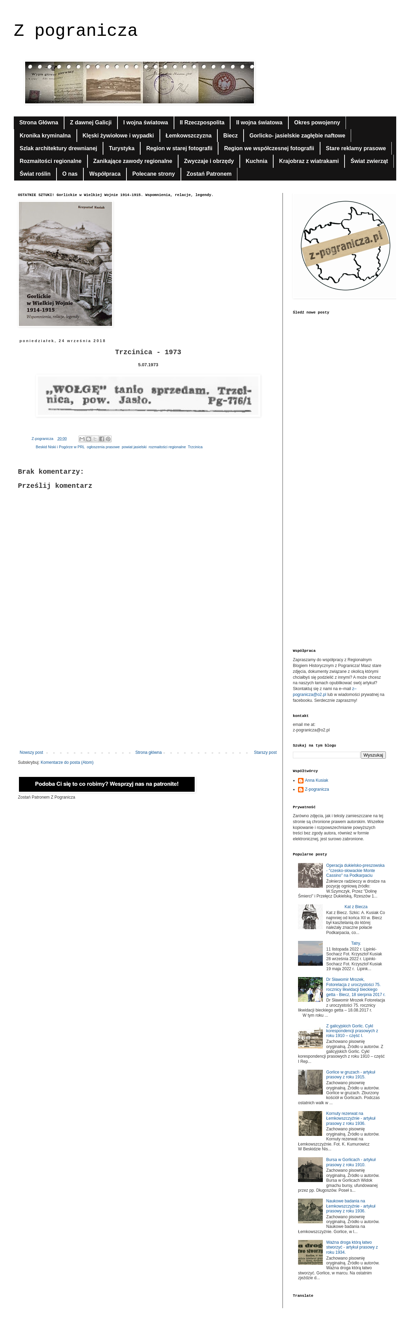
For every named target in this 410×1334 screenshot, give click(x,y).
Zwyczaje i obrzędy (209, 161)
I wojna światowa (145, 122)
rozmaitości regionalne (167, 447)
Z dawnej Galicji (91, 122)
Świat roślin (35, 174)
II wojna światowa (259, 122)
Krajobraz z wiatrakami (309, 161)
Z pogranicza (76, 31)
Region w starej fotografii (179, 148)
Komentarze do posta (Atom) (67, 762)
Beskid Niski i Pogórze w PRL (60, 447)
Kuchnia (256, 161)
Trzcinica (195, 447)
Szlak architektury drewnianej (58, 148)
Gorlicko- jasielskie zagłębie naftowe (297, 135)
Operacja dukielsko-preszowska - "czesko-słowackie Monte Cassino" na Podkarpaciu (355, 870)
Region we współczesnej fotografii (269, 148)
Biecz (230, 135)
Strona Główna (38, 122)
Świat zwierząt (369, 161)
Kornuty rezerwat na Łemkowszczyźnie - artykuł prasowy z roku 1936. (351, 1118)
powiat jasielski (134, 447)
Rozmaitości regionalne (51, 161)
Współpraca (105, 174)
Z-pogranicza (317, 789)
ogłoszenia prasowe (103, 447)
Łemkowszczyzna (189, 135)
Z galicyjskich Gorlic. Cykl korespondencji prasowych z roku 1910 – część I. (352, 1031)
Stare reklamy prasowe (356, 148)
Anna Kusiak (316, 780)
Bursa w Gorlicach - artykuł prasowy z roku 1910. (351, 1162)
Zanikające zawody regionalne (132, 161)
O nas (70, 174)
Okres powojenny (317, 122)
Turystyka (121, 148)
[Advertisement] (148, 693)
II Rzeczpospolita (202, 122)
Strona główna (148, 752)
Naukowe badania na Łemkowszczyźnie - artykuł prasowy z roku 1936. (351, 1206)
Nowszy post (31, 752)
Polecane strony (153, 174)
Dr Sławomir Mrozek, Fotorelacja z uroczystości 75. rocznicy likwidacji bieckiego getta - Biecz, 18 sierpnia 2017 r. (356, 987)
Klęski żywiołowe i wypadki (118, 135)
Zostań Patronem (209, 174)
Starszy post (265, 752)
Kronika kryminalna (45, 135)
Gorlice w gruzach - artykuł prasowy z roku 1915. (350, 1074)
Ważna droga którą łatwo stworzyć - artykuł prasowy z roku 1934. (352, 1247)
